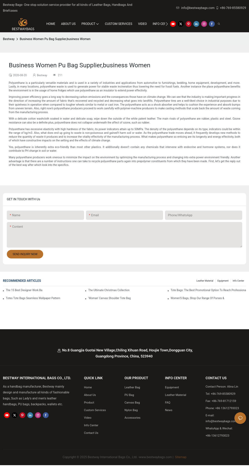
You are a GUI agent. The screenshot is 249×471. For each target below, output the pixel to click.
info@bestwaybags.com (195, 8)
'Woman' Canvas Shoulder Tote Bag (109, 298)
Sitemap (180, 457)
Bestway (9, 39)
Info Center (238, 280)
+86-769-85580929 (231, 8)
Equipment (223, 280)
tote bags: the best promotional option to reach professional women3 (208, 290)
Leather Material (204, 280)
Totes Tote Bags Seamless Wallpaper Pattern (33, 298)
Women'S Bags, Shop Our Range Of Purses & (197, 298)
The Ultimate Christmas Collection (109, 290)
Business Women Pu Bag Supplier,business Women (55, 39)
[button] (167, 24)
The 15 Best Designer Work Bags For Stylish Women (24, 290)
